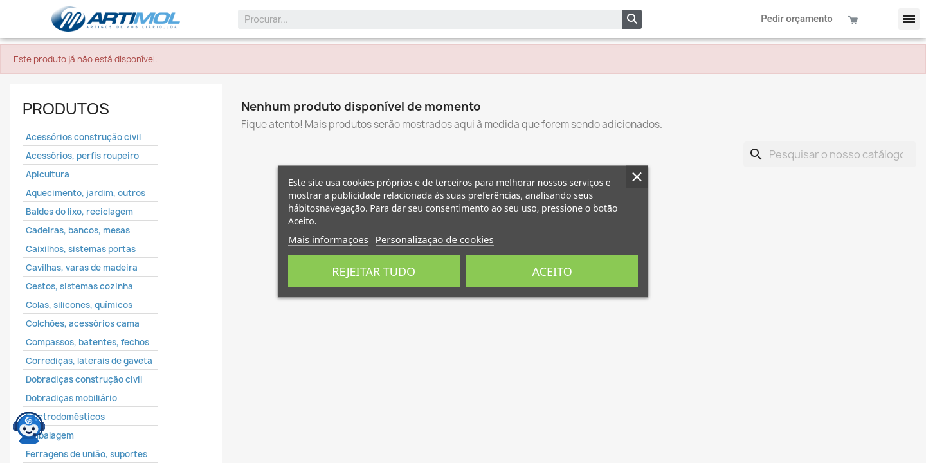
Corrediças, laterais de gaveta (89, 361)
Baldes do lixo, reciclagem (79, 211)
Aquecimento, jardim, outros (85, 193)
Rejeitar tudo (373, 271)
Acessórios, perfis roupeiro (82, 155)
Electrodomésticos (65, 416)
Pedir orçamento (797, 18)
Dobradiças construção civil (84, 379)
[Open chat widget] (29, 428)
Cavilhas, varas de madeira (82, 267)
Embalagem (50, 435)
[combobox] (422, 19)
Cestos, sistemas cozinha (79, 286)
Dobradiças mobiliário (71, 398)
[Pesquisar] (829, 154)
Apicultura (47, 174)
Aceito (552, 271)
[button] (909, 19)
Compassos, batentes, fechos (87, 342)
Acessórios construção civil (83, 137)
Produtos (66, 109)
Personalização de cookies (435, 239)
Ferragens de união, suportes (86, 454)
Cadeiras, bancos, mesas (78, 230)
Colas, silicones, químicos (79, 305)
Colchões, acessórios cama (83, 323)
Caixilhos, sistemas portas (81, 249)
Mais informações (328, 239)
